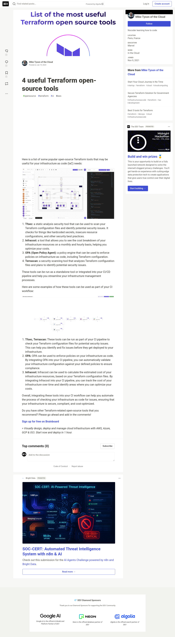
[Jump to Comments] (6, 63)
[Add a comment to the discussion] (71, 456)
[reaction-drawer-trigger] (6, 52)
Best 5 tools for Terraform (149, 113)
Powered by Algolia (94, 4)
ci (52, 96)
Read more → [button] (68, 571)
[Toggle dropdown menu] (119, 478)
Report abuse (77, 466)
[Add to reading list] (6, 74)
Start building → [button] (138, 188)
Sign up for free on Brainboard (40, 421)
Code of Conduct (61, 466)
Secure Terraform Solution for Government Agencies (149, 98)
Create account (162, 3)
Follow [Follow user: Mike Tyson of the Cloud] (149, 23)
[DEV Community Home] (5, 4)
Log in (146, 3)
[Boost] (6, 84)
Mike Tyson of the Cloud (41, 62)
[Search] (14, 3)
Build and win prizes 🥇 (145, 156)
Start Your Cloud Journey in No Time (149, 84)
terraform (43, 96)
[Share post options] (6, 93)
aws (58, 96)
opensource (29, 96)
